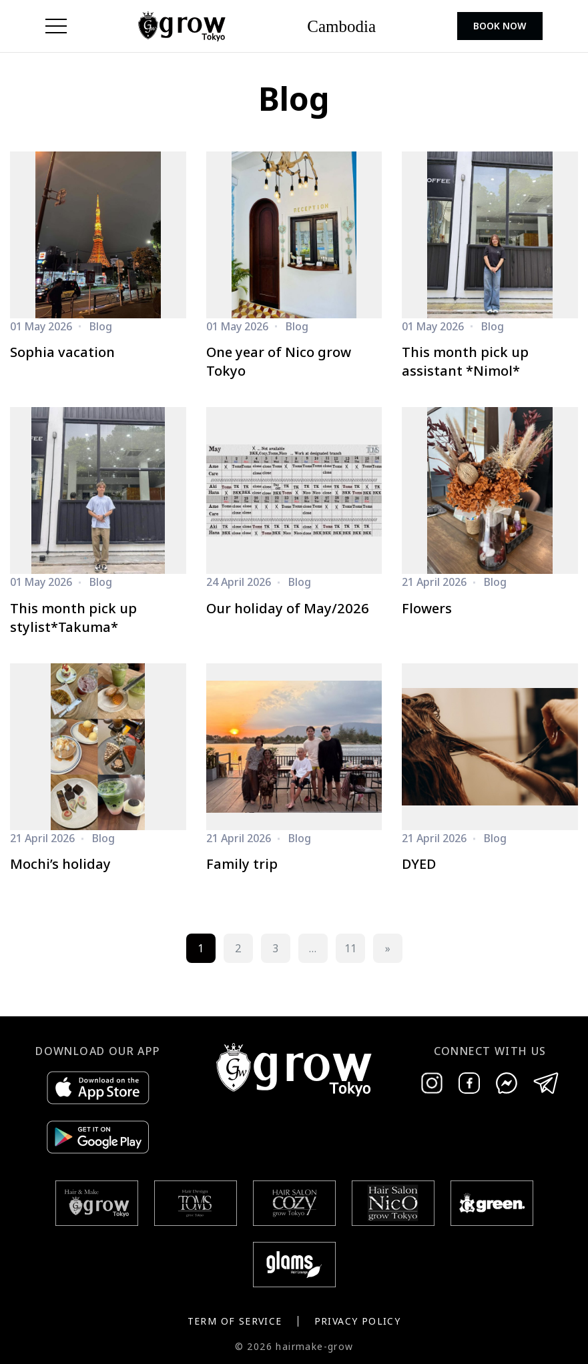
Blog (100, 326)
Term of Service (235, 1321)
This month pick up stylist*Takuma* (73, 617)
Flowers (427, 608)
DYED (419, 864)
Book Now (500, 25)
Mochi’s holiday (60, 864)
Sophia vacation (62, 352)
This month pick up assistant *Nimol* (465, 361)
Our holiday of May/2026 (287, 608)
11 (350, 948)
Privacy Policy (357, 1321)
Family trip (242, 864)
